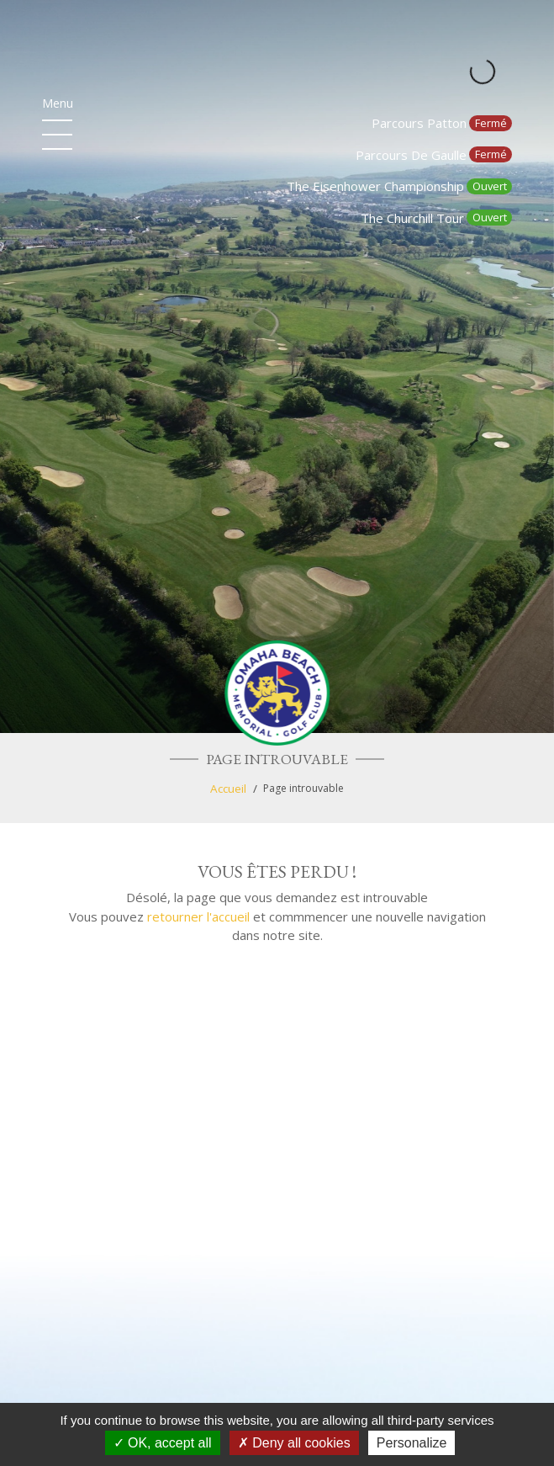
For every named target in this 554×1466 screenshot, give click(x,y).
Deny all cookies (294, 1443)
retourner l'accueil (198, 916)
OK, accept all (162, 1443)
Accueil (228, 788)
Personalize (412, 1443)
